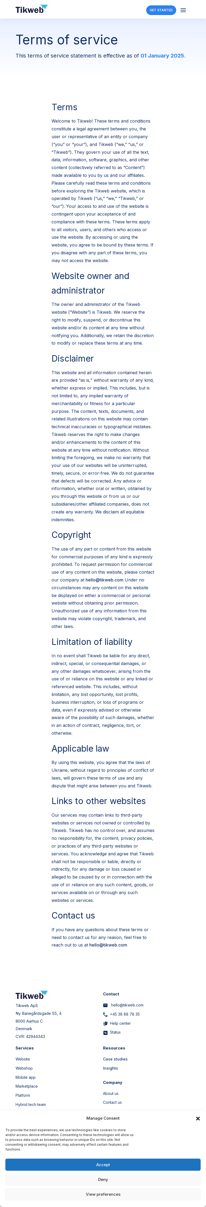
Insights (110, 1068)
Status (112, 1032)
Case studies (115, 1059)
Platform (23, 1095)
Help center (117, 1023)
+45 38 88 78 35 (121, 1014)
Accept (103, 1164)
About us (111, 1093)
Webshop (24, 1068)
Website (23, 1059)
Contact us (112, 1102)
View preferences (103, 1194)
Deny (103, 1179)
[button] (198, 1118)
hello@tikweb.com (104, 580)
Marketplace (27, 1086)
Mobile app (26, 1077)
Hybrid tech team (31, 1104)
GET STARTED (161, 10)
